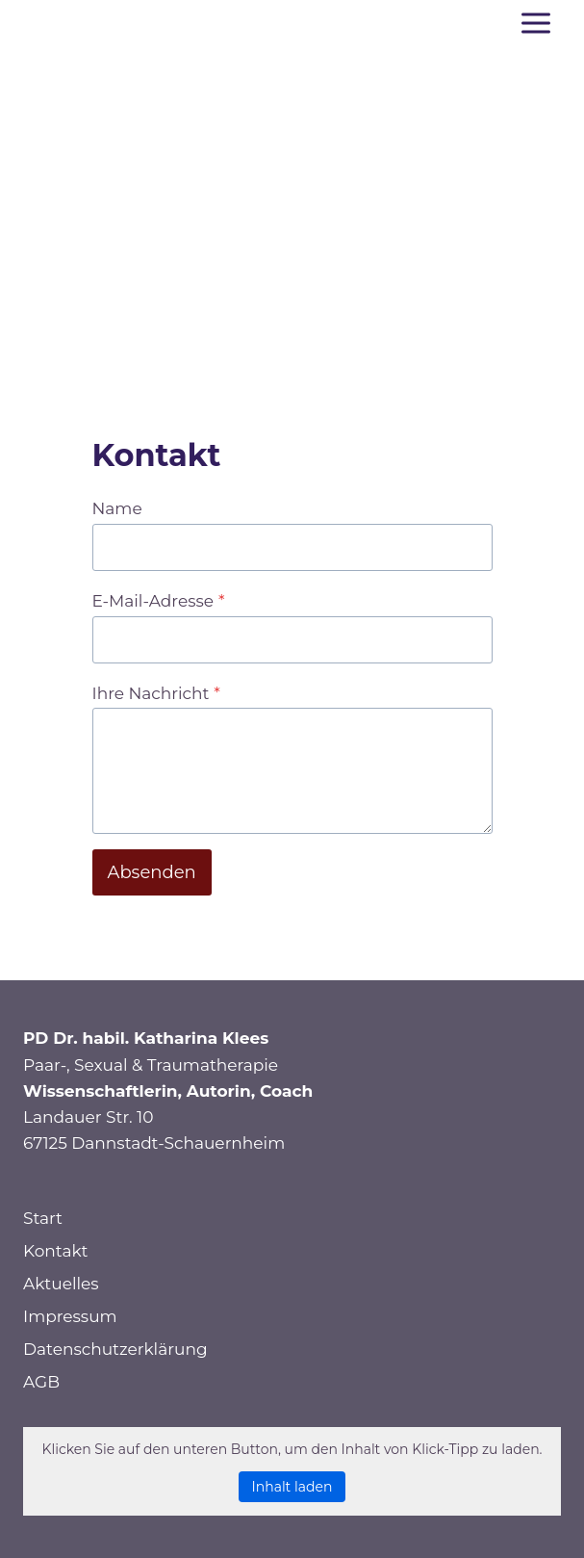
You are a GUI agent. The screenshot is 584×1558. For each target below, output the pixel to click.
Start (43, 1218)
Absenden (152, 872)
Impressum (70, 1316)
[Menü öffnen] (535, 22)
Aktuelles (61, 1283)
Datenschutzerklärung (115, 1349)
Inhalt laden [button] (292, 1486)
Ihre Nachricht (156, 693)
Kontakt (56, 1250)
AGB (41, 1381)
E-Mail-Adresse (158, 600)
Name (117, 508)
